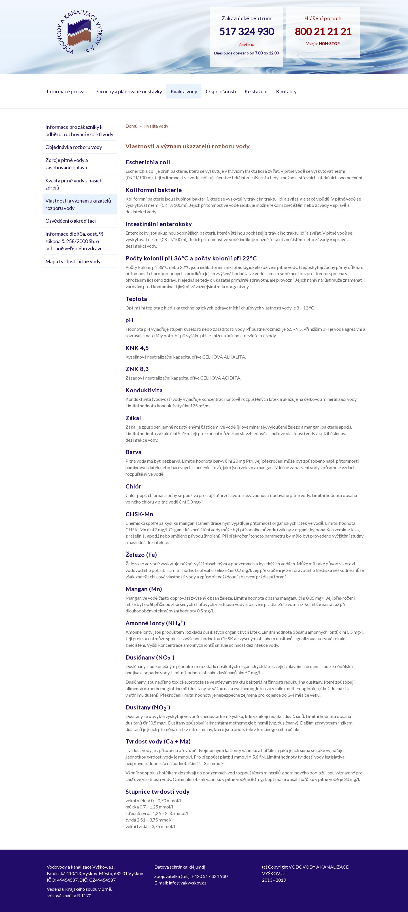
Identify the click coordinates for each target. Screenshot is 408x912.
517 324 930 (246, 31)
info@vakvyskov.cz (188, 882)
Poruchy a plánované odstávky (128, 91)
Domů (132, 126)
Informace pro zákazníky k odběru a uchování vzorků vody (79, 130)
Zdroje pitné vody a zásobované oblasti (66, 163)
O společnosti (221, 91)
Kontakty (286, 91)
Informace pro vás (67, 91)
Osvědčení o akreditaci (70, 221)
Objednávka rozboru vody (73, 147)
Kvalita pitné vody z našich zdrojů (74, 184)
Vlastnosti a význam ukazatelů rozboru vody (78, 204)
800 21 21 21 (323, 31)
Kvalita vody (184, 91)
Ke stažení (256, 91)
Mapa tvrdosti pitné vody (73, 261)
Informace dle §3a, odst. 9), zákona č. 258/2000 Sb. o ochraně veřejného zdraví (75, 241)
